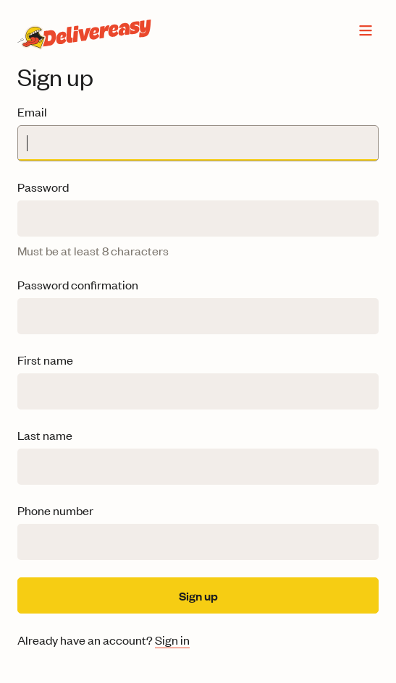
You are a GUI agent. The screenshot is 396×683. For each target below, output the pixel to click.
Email (32, 111)
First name (45, 360)
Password (43, 187)
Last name (44, 435)
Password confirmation (77, 284)
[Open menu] (366, 30)
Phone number (55, 510)
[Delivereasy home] (81, 30)
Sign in (172, 640)
